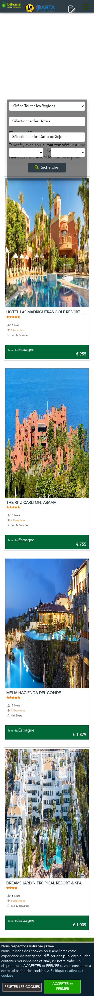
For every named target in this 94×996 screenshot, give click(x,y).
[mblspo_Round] (68, 152)
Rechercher (47, 167)
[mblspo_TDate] (47, 137)
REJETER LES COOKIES (22, 987)
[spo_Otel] (47, 121)
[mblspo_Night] (26, 152)
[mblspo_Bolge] (47, 106)
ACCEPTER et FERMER (62, 986)
